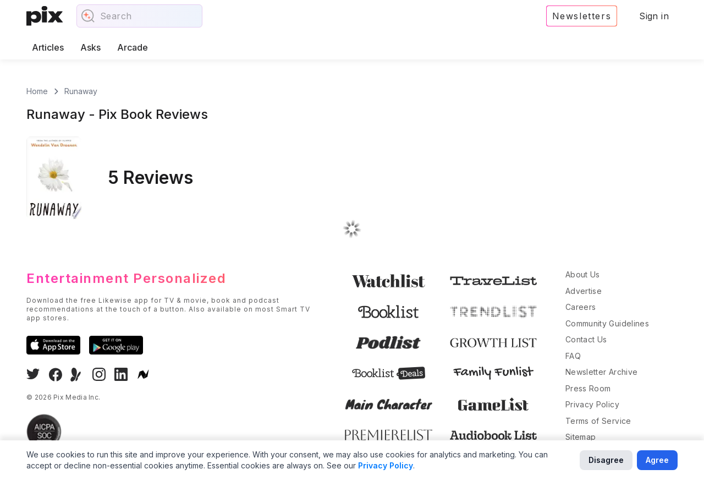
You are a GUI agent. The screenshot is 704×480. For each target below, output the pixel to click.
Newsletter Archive (601, 372)
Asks (90, 47)
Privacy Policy (592, 404)
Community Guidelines (607, 323)
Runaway (80, 91)
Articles (48, 47)
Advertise (583, 291)
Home (37, 91)
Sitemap (580, 436)
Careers (580, 307)
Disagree (606, 460)
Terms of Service (598, 421)
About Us (582, 274)
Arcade (132, 47)
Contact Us (586, 339)
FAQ (573, 356)
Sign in (654, 15)
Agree (657, 460)
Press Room (588, 388)
